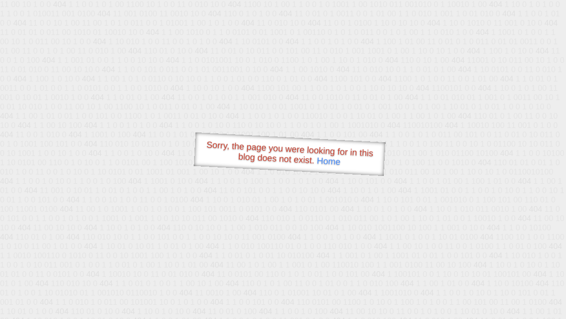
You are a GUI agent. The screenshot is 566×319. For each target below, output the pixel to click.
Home (328, 161)
